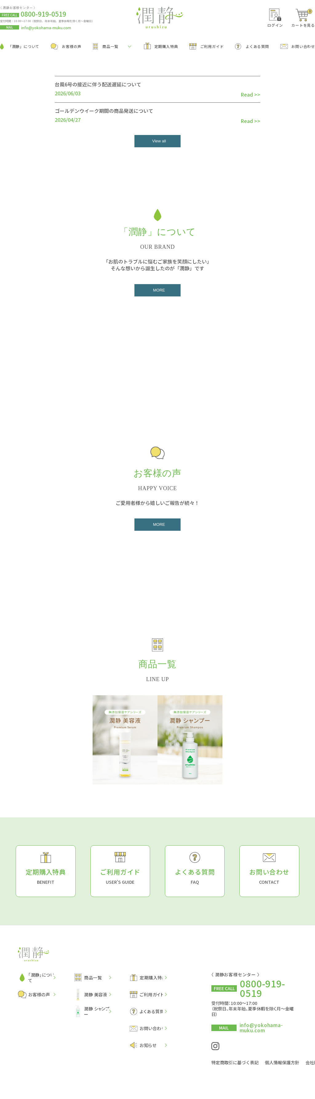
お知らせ (143, 1044)
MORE (159, 290)
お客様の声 (66, 46)
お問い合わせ (297, 46)
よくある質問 (252, 46)
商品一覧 (105, 46)
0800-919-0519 (262, 987)
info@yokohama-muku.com (46, 27)
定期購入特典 (161, 46)
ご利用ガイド (206, 46)
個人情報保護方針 (282, 1061)
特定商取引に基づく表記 (235, 1061)
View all (159, 140)
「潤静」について (19, 46)
